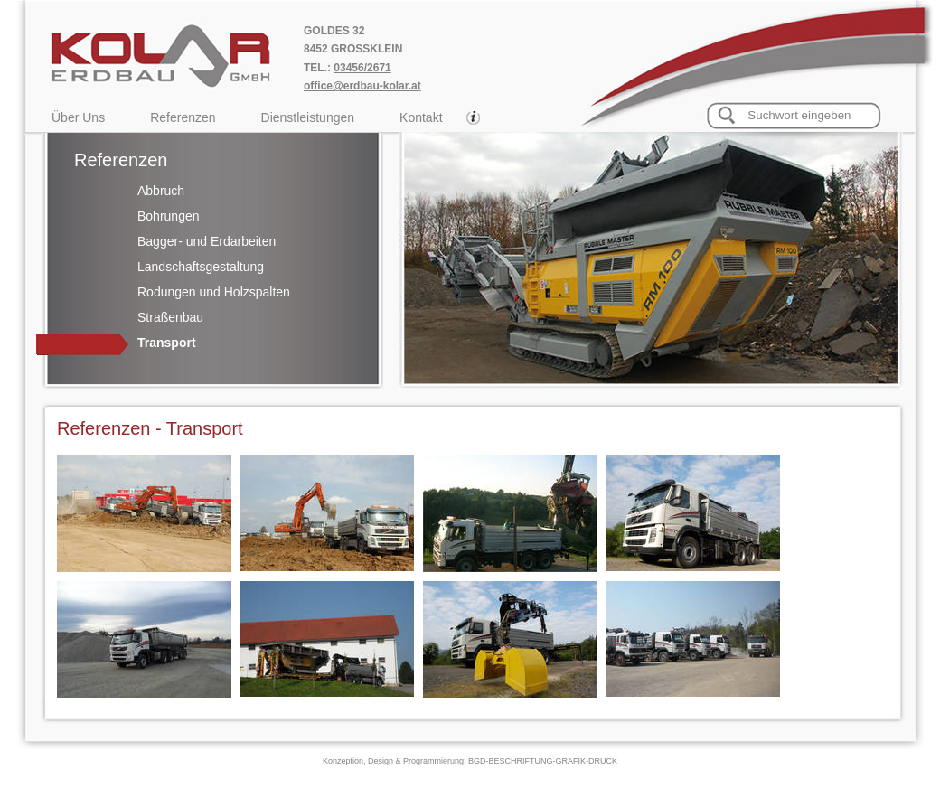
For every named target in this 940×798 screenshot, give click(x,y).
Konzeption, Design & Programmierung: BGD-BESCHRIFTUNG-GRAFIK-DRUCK (470, 760)
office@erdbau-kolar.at (362, 86)
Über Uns (78, 117)
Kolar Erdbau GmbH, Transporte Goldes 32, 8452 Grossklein (178, 54)
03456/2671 (362, 67)
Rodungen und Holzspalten (213, 292)
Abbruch (160, 190)
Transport (166, 342)
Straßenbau (170, 317)
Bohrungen (168, 216)
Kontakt (421, 117)
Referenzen (182, 117)
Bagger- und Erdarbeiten (206, 241)
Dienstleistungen (308, 117)
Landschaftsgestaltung (200, 266)
